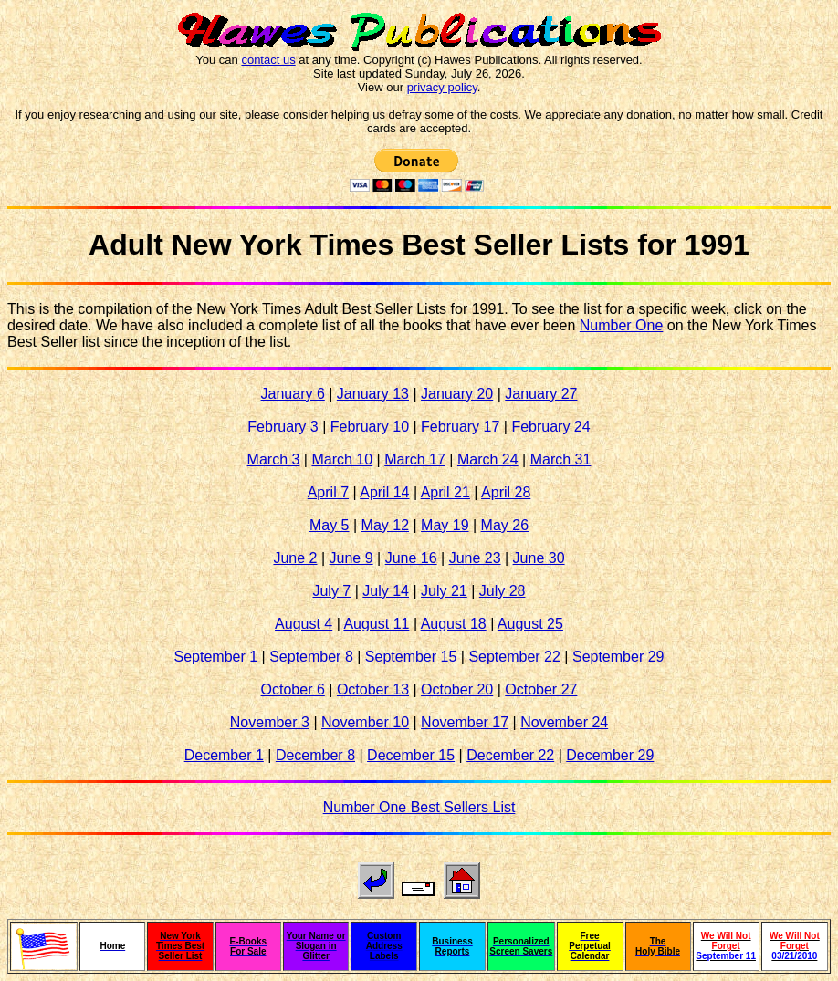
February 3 (282, 426)
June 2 (295, 558)
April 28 (505, 492)
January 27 (541, 394)
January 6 (293, 394)
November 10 (365, 722)
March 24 (488, 459)
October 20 (457, 689)
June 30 (539, 558)
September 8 (311, 656)
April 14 (384, 492)
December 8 (315, 755)
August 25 (530, 623)
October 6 (293, 689)
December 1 (224, 755)
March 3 (273, 459)
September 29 (618, 656)
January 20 (457, 394)
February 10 (369, 426)
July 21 (444, 591)
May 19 (444, 525)
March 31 (561, 459)
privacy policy (442, 87)
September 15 (411, 656)
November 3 (269, 722)
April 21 (445, 492)
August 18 (454, 623)
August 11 (376, 623)
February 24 (550, 426)
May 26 (505, 525)
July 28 (502, 591)
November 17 (464, 722)
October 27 (541, 689)
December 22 (510, 755)
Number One (622, 325)
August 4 (303, 623)
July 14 (385, 591)
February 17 (460, 426)
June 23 (475, 558)
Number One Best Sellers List (419, 807)
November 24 (564, 722)
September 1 (216, 656)
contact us (268, 60)
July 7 (331, 591)
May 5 (329, 525)
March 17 (414, 459)
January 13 (373, 394)
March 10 (341, 459)
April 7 (328, 492)
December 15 (411, 755)
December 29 (610, 755)
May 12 (385, 525)
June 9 (351, 558)
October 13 (373, 689)
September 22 (514, 656)
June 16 (411, 558)
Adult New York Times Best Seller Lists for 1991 (419, 244)
